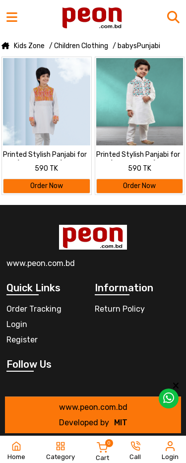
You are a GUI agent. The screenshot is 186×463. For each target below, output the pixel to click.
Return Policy (120, 309)
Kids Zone (29, 46)
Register (22, 339)
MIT (120, 422)
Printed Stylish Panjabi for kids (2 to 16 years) (45, 155)
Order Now (46, 186)
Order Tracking (34, 309)
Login (16, 324)
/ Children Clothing (78, 46)
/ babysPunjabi (136, 46)
